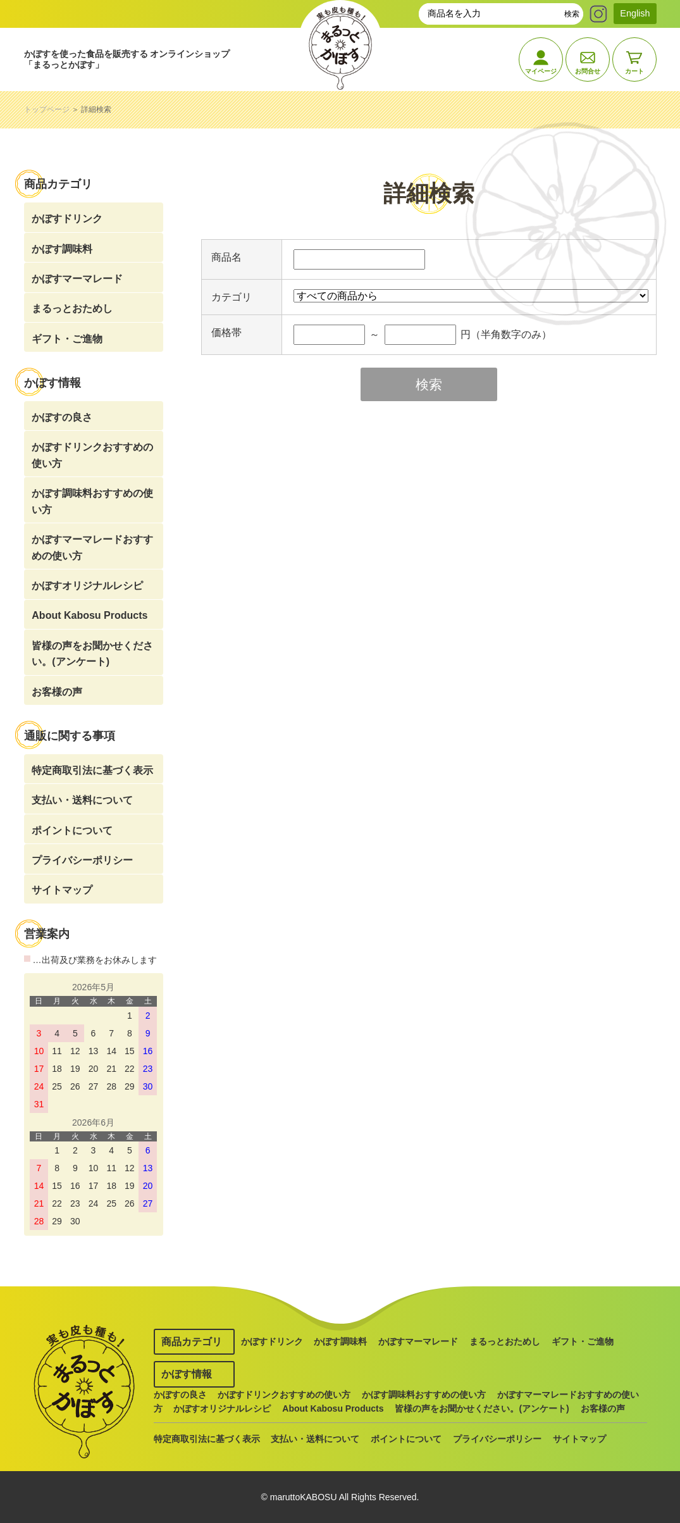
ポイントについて (72, 830)
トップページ (47, 109)
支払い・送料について (82, 800)
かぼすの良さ (62, 417)
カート (634, 71)
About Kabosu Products (89, 615)
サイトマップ (62, 890)
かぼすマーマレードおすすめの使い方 (92, 547)
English (635, 13)
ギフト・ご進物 (67, 338)
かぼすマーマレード (77, 278)
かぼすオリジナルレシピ (87, 585)
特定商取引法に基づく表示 (92, 770)
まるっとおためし (72, 308)
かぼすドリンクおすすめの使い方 (92, 455)
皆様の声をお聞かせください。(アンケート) (92, 654)
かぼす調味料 (62, 249)
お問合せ (587, 71)
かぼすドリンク (67, 218)
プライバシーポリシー (82, 860)
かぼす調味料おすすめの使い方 (92, 501)
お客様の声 (57, 692)
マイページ (541, 71)
